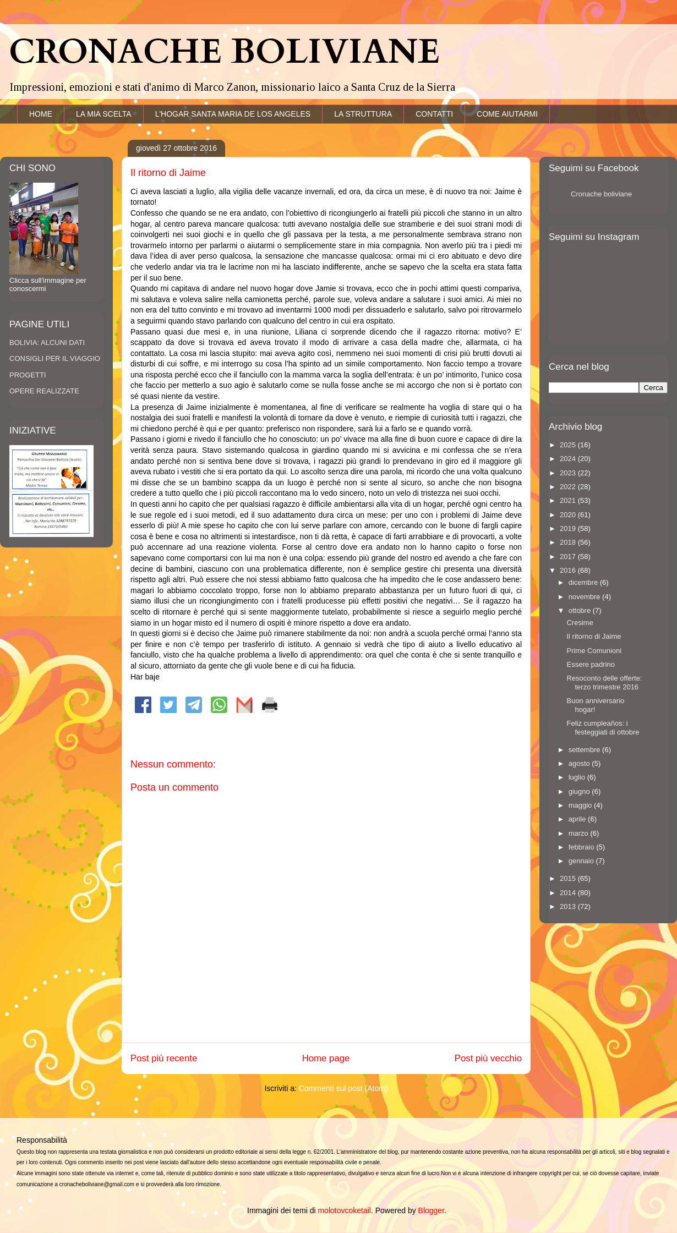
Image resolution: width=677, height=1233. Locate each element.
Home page (326, 1058)
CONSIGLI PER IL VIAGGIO (54, 358)
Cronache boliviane (601, 194)
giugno (580, 791)
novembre (585, 597)
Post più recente (163, 1058)
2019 (569, 528)
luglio (578, 777)
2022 (569, 487)
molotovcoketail (344, 1210)
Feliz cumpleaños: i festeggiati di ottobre (602, 727)
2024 (569, 458)
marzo (580, 833)
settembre (585, 750)
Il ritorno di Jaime (593, 636)
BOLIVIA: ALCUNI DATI (47, 342)
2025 (569, 445)
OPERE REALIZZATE (44, 391)
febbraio (583, 847)
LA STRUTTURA (363, 113)
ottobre (581, 610)
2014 (569, 893)
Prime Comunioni (593, 650)
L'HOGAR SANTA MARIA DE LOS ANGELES (233, 113)
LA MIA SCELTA (104, 113)
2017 (569, 556)
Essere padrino (590, 664)
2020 (569, 515)
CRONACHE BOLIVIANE (224, 52)
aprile (578, 819)
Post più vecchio (488, 1058)
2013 (569, 906)
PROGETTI (27, 375)
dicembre (584, 582)
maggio (581, 805)
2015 (569, 878)
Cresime (579, 622)
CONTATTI (434, 113)
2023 (569, 473)
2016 (569, 570)
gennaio (582, 861)
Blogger (431, 1210)
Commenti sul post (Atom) (343, 1088)
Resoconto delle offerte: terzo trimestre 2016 (604, 682)
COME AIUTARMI (507, 113)
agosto (580, 763)
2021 (569, 500)
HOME (40, 113)
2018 (569, 542)
